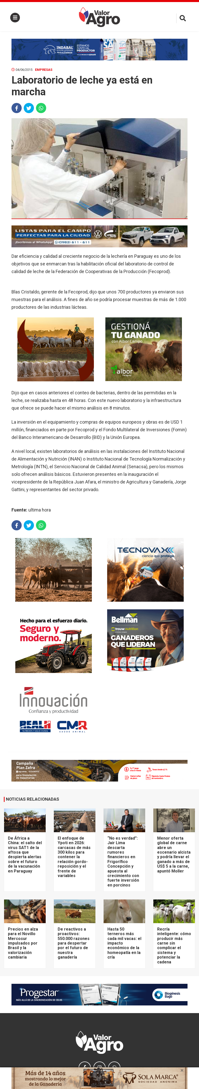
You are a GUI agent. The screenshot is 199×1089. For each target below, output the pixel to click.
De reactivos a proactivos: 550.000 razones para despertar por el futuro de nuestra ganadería (74, 943)
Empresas (43, 70)
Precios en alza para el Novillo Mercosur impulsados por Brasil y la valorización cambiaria (23, 943)
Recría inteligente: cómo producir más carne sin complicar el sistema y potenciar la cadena (174, 945)
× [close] (182, 1070)
